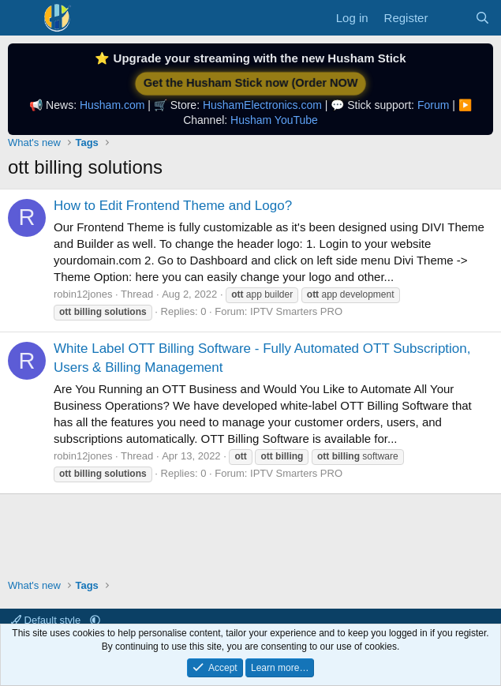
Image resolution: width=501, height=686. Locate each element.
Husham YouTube (274, 120)
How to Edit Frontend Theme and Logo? (173, 205)
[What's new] (451, 17)
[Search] (482, 17)
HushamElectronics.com (262, 105)
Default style (47, 620)
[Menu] (21, 18)
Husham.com (112, 105)
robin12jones (83, 294)
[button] (95, 620)
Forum (433, 105)
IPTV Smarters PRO (296, 311)
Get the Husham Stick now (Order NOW (250, 83)
